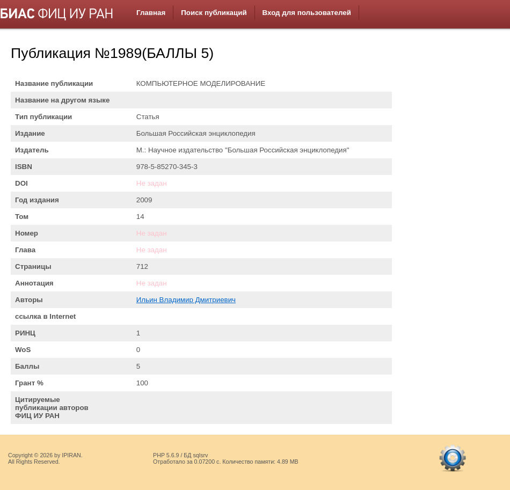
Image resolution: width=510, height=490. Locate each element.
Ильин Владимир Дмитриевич (186, 300)
